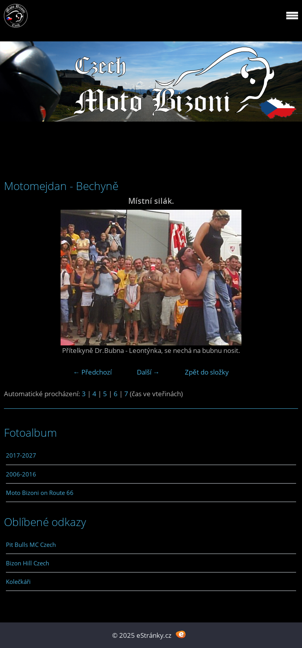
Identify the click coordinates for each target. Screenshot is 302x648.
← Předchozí (92, 372)
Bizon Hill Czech (27, 563)
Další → (148, 372)
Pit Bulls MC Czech (31, 544)
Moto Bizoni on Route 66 (40, 493)
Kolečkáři (18, 581)
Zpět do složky (207, 372)
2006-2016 (21, 474)
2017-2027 (21, 455)
